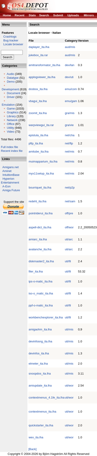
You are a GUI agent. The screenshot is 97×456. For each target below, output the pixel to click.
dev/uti (69, 77)
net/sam (70, 201)
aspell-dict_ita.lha (40, 227)
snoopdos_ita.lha (40, 373)
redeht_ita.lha (37, 201)
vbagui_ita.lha (38, 101)
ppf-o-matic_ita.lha (41, 305)
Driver (11, 97)
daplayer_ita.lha (39, 47)
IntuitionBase (10, 175)
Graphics (12, 112)
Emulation (8, 104)
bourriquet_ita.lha (40, 187)
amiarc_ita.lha (38, 239)
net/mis (69, 151)
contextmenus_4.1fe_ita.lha (46, 397)
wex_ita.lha (36, 437)
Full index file (9, 147)
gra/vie (69, 125)
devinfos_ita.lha (39, 353)
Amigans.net (10, 167)
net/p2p (69, 187)
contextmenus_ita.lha (42, 411)
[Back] (32, 449)
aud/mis (70, 47)
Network (12, 120)
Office (10, 124)
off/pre (69, 213)
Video (10, 131)
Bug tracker (9, 40)
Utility (10, 127)
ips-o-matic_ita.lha (40, 281)
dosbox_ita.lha (38, 89)
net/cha (69, 135)
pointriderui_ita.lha (40, 213)
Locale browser (12, 44)
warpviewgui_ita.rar (41, 125)
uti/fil (68, 261)
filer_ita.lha (36, 271)
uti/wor (69, 385)
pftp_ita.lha (36, 143)
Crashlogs (8, 36)
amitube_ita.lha (38, 151)
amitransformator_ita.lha (44, 65)
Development (10, 89)
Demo (11, 81)
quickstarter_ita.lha (41, 425)
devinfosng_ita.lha (40, 341)
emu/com (71, 89)
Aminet (6, 171)
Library (11, 116)
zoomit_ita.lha (38, 113)
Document (13, 93)
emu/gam (71, 101)
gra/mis (69, 113)
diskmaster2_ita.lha (41, 261)
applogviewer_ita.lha (42, 77)
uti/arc (69, 239)
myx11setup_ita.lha (41, 173)
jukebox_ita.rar (38, 55)
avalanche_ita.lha (40, 249)
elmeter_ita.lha (38, 363)
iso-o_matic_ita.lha (41, 293)
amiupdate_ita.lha (40, 385)
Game (11, 108)
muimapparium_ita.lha (43, 161)
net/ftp (69, 143)
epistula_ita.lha (38, 135)
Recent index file (12, 151)
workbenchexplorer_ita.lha (46, 317)
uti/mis (69, 329)
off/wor (69, 227)
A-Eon (6, 186)
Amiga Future (11, 190)
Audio (10, 74)
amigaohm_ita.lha (40, 329)
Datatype (12, 77)
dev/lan (69, 65)
